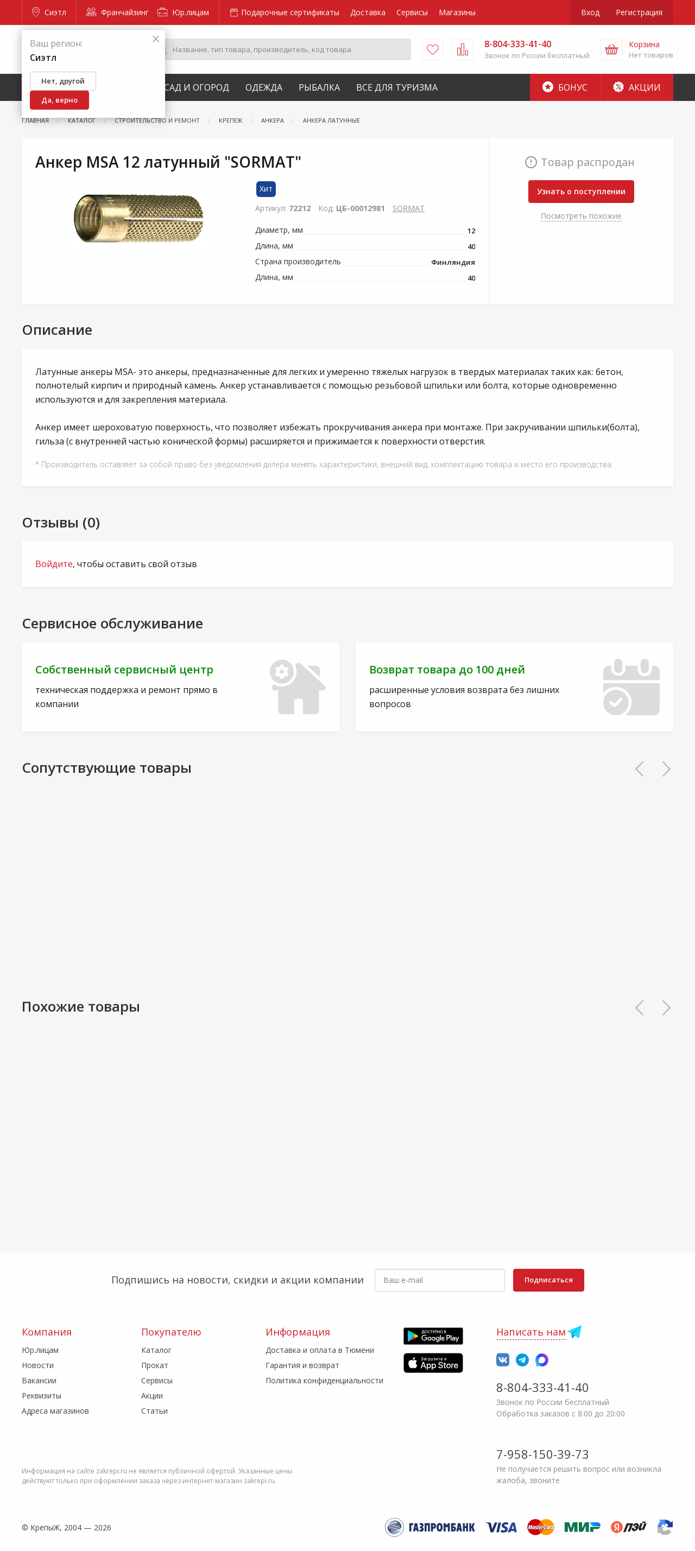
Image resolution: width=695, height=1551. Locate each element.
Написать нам (531, 1331)
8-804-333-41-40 (542, 1387)
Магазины (457, 12)
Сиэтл (49, 12)
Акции (637, 87)
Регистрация (639, 12)
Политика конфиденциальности (324, 1380)
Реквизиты (41, 1395)
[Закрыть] (155, 39)
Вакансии (39, 1380)
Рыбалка (319, 87)
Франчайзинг (117, 12)
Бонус (564, 87)
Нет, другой (63, 81)
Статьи (154, 1411)
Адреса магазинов (55, 1411)
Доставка (368, 12)
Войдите (54, 564)
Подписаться (549, 1280)
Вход (590, 12)
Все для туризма (397, 87)
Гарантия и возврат (302, 1365)
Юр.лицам (183, 12)
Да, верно (59, 100)
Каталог (156, 1350)
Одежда (263, 87)
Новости (38, 1365)
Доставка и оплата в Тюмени (320, 1350)
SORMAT (409, 208)
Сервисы (412, 12)
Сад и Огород (196, 87)
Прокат (154, 1365)
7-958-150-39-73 (542, 1454)
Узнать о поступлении (581, 191)
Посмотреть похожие (581, 216)
